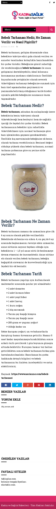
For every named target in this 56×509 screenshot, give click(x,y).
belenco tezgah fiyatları (13, 481)
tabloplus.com (8, 478)
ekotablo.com (8, 484)
